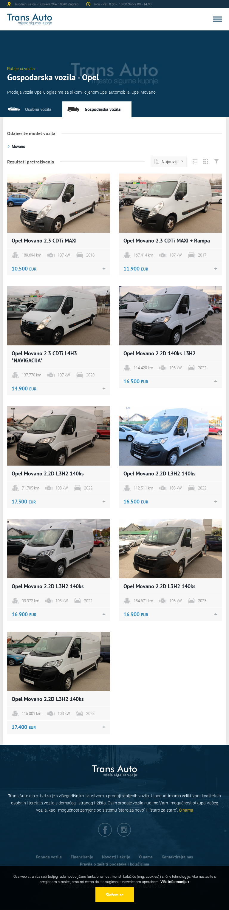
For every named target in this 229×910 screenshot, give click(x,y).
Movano (18, 146)
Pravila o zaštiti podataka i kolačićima (114, 864)
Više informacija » (174, 881)
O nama (186, 810)
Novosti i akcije (116, 857)
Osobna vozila (38, 109)
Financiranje (82, 857)
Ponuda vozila (49, 857)
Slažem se (114, 894)
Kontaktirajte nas (177, 857)
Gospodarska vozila (102, 109)
